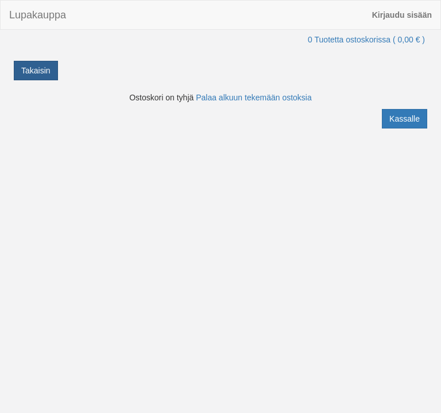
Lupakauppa (37, 15)
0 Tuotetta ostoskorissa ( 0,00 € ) (366, 39)
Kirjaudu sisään (402, 15)
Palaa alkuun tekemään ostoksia (254, 97)
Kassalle (404, 118)
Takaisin (36, 70)
